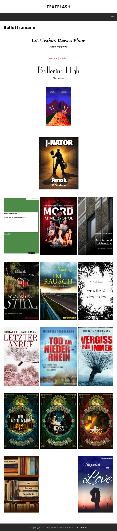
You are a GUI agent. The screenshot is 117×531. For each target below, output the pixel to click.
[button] (112, 17)
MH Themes (81, 527)
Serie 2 (64, 58)
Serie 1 (53, 58)
